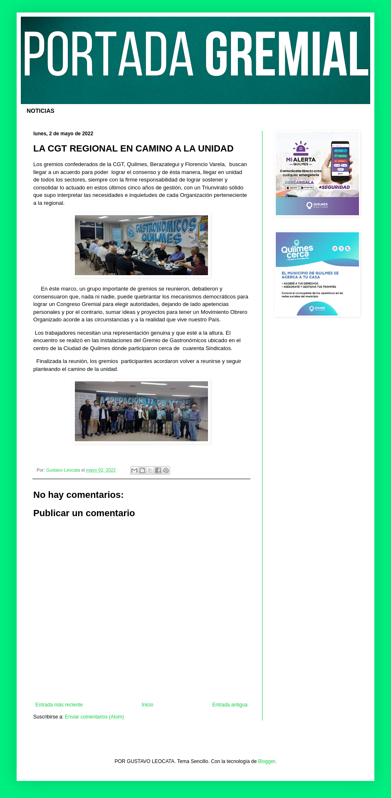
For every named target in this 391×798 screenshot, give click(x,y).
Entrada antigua (229, 705)
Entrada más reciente (59, 705)
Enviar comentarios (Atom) (94, 717)
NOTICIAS (40, 110)
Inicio (147, 705)
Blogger (266, 761)
